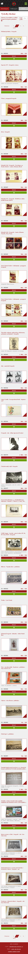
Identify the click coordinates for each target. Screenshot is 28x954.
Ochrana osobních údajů (14, 951)
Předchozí (6, 25)
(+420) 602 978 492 (16, 949)
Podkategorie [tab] (14, 8)
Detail (14, 56)
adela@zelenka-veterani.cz (16, 946)
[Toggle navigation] (26, 3)
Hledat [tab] (23, 8)
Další (14, 27)
